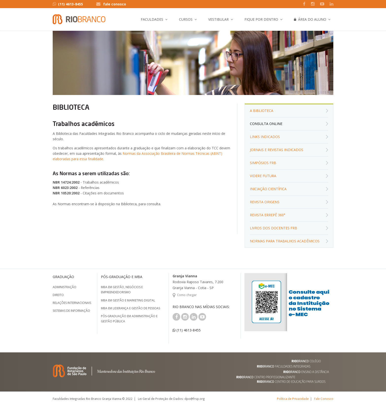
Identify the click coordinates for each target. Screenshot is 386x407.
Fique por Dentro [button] (261, 19)
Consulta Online (266, 123)
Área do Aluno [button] (310, 19)
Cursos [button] (186, 19)
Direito (58, 295)
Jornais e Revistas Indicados (276, 149)
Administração (64, 287)
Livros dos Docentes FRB (273, 228)
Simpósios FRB (263, 162)
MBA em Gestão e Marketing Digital (128, 300)
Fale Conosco (323, 399)
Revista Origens (264, 202)
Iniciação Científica (268, 189)
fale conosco (114, 4)
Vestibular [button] (218, 19)
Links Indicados (265, 136)
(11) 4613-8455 (68, 4)
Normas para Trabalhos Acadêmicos (285, 241)
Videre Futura (263, 175)
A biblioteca (261, 110)
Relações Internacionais (72, 303)
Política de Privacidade (293, 399)
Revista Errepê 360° (267, 215)
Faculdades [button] (152, 19)
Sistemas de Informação (71, 311)
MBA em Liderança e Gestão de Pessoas (130, 308)
